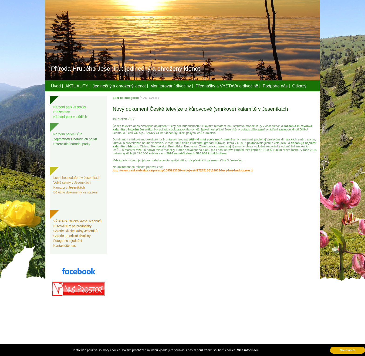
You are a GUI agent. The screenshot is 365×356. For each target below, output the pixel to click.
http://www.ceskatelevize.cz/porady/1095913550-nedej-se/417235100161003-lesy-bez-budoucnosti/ (183, 170)
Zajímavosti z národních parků (75, 139)
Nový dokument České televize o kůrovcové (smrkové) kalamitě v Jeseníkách (200, 109)
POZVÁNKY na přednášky (72, 226)
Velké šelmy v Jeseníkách (72, 182)
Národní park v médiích (70, 117)
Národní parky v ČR (67, 134)
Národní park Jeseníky (69, 107)
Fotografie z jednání (67, 241)
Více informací (247, 350)
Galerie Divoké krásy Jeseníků (75, 231)
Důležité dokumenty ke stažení (75, 192)
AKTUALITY (151, 98)
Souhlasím (347, 350)
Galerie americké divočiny (72, 236)
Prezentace (61, 112)
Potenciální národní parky (71, 144)
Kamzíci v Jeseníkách (69, 187)
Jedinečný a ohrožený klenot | (120, 86)
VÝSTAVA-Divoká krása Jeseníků (77, 221)
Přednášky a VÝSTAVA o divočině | (228, 86)
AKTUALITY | (77, 86)
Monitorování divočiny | (171, 86)
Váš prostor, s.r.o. (178, 351)
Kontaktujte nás (64, 245)
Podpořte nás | (276, 86)
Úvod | (57, 86)
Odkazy (299, 86)
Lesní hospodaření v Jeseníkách (76, 178)
